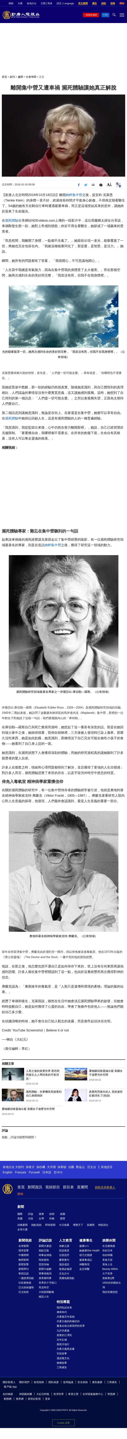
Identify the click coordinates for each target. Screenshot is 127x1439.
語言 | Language (65, 3)
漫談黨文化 (63, 1358)
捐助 (103, 3)
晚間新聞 (23, 1259)
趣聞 (20, 76)
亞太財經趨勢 (26, 1287)
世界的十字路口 (48, 1282)
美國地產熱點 (66, 1278)
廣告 (94, 3)
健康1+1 (84, 1245)
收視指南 (39, 1382)
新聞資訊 (35, 1187)
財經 (51, 1213)
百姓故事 (62, 1353)
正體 (43, 3)
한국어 (58, 1172)
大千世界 (107, 1273)
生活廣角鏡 (108, 1245)
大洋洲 (51, 1167)
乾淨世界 (59, 1394)
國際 (19, 1213)
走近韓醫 (84, 1268)
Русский (34, 1172)
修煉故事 (62, 1362)
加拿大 (30, 1167)
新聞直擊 (23, 1264)
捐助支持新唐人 (105, 1187)
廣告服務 (97, 1382)
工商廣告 (62, 1367)
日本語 (46, 1172)
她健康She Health (89, 1250)
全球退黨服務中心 (93, 1394)
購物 (122, 3)
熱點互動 (44, 1250)
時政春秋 (44, 1259)
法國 (71, 1167)
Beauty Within (110, 1268)
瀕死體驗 (11, 220)
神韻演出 (103, 1224)
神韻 (11, 3)
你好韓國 (107, 1255)
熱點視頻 (36, 1224)
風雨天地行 (63, 1344)
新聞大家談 (45, 1245)
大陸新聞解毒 (46, 1292)
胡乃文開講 (85, 1255)
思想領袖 (44, 1264)
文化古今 (64, 1273)
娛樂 (62, 1213)
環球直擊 (23, 1250)
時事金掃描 (45, 1255)
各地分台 (31, 3)
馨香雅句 (64, 1259)
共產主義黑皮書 (66, 1348)
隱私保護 (53, 1382)
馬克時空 (44, 1287)
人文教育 (65, 1240)
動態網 (8, 1398)
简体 (50, 3)
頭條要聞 (22, 1224)
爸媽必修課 (65, 1268)
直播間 (82, 1187)
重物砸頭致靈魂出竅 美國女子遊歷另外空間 (28, 1108)
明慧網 (111, 1394)
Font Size (109, 184)
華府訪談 (23, 1273)
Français (20, 1172)
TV (106, 15)
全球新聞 (23, 1245)
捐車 (112, 3)
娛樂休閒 (108, 1240)
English (7, 1172)
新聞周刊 (23, 1268)
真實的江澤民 (64, 1335)
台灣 (41, 1218)
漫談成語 (64, 1264)
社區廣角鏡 (24, 1282)
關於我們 (24, 1382)
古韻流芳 (64, 1255)
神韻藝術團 (25, 1394)
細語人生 (44, 1296)
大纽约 (19, 1167)
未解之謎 (64, 1245)
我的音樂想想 (110, 1292)
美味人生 (107, 1264)
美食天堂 (107, 1259)
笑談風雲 (64, 1250)
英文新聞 (83, 3)
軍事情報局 (45, 1273)
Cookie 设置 (63, 1422)
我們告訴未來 (64, 1307)
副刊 (12, 76)
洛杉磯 (40, 1167)
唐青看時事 (45, 1278)
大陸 (30, 1218)
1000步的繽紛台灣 (111, 1285)
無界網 (20, 1398)
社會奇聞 (31, 76)
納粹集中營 (74, 195)
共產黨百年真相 (66, 1316)
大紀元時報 (42, 1394)
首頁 (4, 76)
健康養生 (85, 1240)
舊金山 (80, 1167)
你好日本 (107, 1250)
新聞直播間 (91, 15)
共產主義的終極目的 (68, 1321)
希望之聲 (73, 1394)
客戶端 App (10, 1386)
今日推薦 (64, 1224)
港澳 (41, 1213)
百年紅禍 (62, 1339)
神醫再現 (84, 1264)
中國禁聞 (23, 1255)
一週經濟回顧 (26, 1278)
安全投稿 (82, 1382)
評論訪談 (45, 1240)
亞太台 (91, 1167)
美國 (19, 1218)
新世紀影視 (34, 1398)
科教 (51, 1218)
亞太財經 (23, 1292)
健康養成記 (85, 1259)
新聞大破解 (45, 1268)
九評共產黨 (63, 1330)
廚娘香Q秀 (108, 1278)
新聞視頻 (25, 1240)
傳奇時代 (62, 1312)
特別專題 (63, 1302)
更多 (47, 1398)
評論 (30, 1213)
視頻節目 (52, 1187)
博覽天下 (78, 1224)
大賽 (20, 3)
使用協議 (68, 1382)
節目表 (68, 1187)
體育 (62, 1218)
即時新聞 (50, 1224)
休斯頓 (62, 1167)
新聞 (20, 1207)
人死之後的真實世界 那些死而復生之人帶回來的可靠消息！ (43, 1074)
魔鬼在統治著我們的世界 (71, 1325)
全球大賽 (22, 1229)
